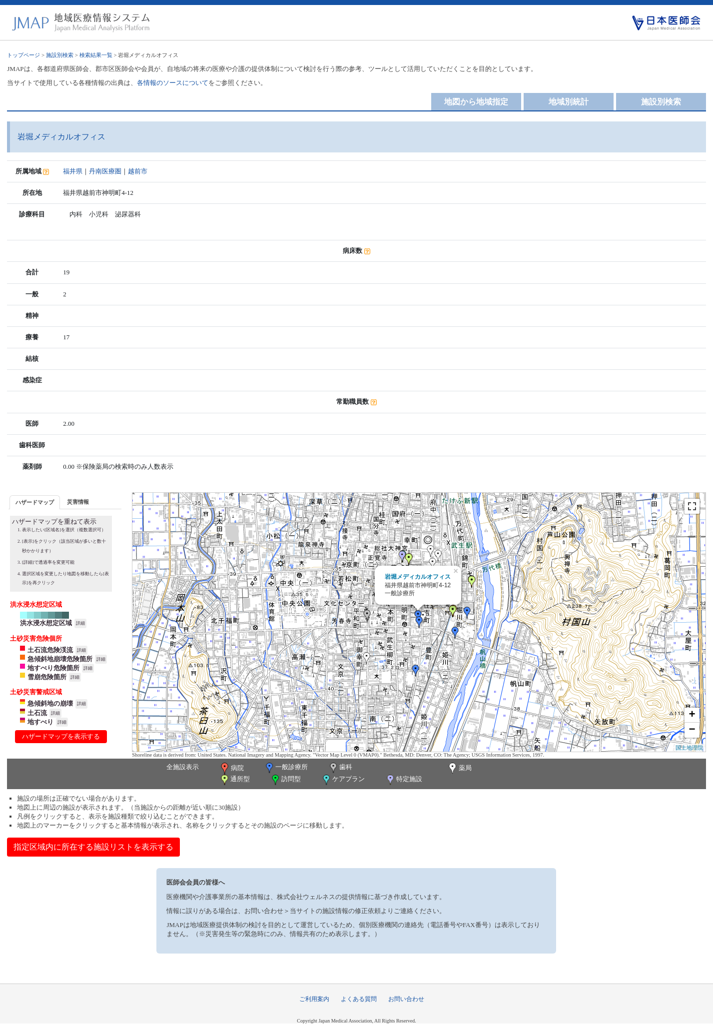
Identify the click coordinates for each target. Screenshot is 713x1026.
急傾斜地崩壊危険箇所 (59, 659)
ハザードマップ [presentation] (34, 502)
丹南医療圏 (105, 171)
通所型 (234, 780)
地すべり (40, 722)
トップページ (23, 55)
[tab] (34, 502)
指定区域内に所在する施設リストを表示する (93, 847)
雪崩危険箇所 (46, 677)
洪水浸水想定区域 (46, 623)
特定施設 (403, 780)
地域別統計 (569, 101)
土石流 (37, 713)
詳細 (80, 623)
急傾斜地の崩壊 (50, 703)
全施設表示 (182, 767)
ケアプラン (343, 780)
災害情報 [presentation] (78, 502)
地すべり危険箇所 (53, 668)
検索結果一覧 (95, 55)
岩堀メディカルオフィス (418, 576)
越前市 (137, 171)
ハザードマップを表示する (61, 736)
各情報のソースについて (172, 82)
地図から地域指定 (476, 101)
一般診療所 (286, 768)
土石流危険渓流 (50, 650)
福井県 (72, 171)
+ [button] (692, 715)
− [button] (692, 730)
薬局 (459, 769)
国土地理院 (689, 748)
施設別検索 (59, 55)
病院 (231, 769)
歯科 (340, 768)
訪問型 (285, 780)
